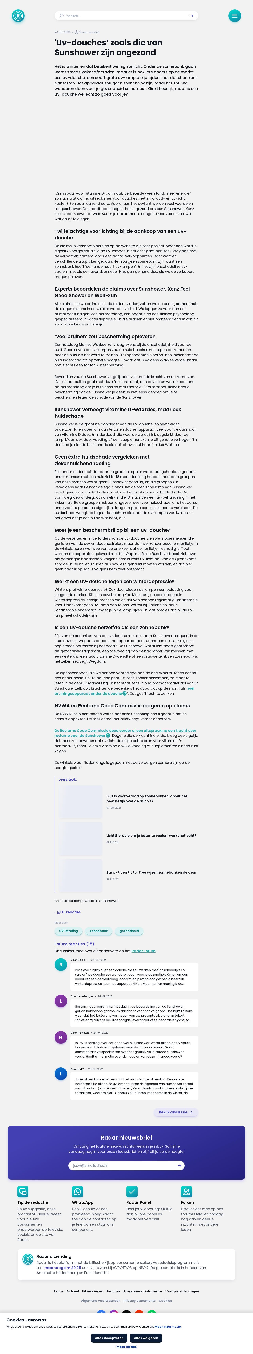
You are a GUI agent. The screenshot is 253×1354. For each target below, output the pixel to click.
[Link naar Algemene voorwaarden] (100, 1300)
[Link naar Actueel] (73, 1291)
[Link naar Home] (58, 1291)
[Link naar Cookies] (165, 1300)
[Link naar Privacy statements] (140, 1300)
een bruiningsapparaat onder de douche (124, 691)
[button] (191, 16)
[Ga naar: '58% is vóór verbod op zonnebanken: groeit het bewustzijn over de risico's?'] (128, 801)
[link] (69, 931)
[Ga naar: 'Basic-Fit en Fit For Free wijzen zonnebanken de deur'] (128, 875)
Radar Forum (144, 950)
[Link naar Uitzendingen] (92, 1291)
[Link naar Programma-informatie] (143, 1291)
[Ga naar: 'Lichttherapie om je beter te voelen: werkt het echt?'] (128, 838)
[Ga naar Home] (18, 15)
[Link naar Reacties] (113, 1291)
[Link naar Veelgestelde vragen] (182, 1291)
